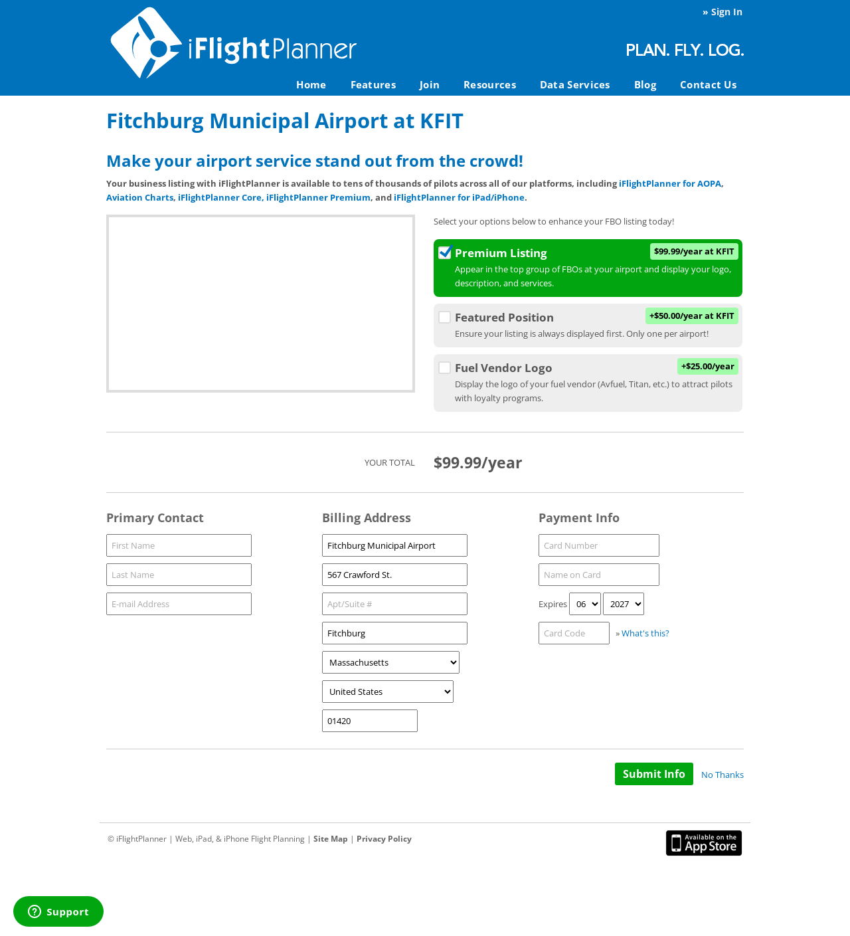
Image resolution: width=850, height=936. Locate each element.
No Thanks (722, 775)
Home (311, 84)
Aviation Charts (139, 197)
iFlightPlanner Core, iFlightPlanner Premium (274, 197)
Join (430, 84)
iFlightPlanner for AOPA (670, 183)
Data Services (575, 84)
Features (373, 84)
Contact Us (708, 84)
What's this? (645, 633)
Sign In (726, 11)
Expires (553, 604)
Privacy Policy (384, 838)
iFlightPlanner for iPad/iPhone (459, 197)
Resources (490, 84)
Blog (645, 84)
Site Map (330, 838)
